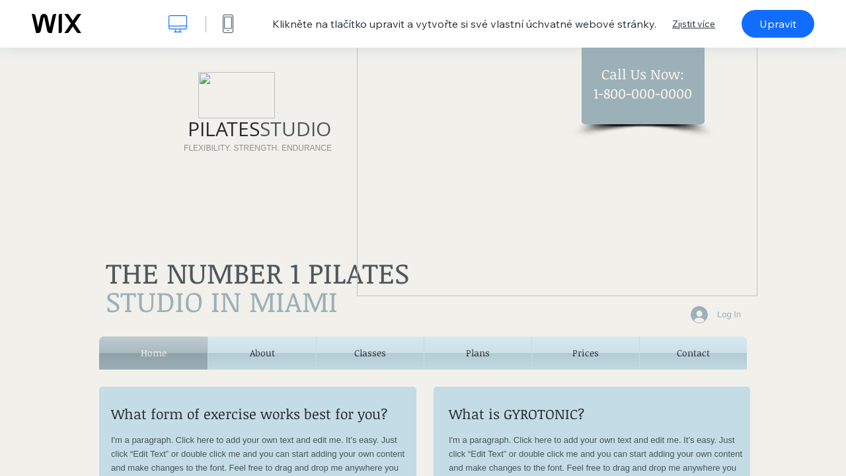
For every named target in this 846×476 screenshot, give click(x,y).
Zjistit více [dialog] (693, 24)
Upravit (777, 23)
